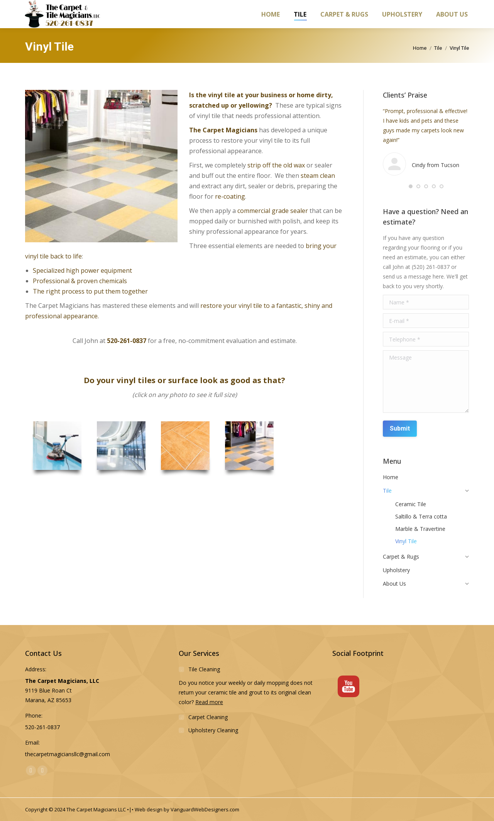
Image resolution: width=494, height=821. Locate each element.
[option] (57, 448)
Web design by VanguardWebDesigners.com (187, 809)
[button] (411, 186)
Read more (209, 702)
